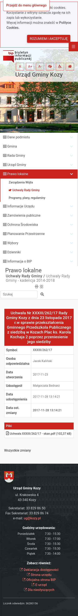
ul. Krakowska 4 (26, 495)
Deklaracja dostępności (39, 570)
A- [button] (40, 66)
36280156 (32, 603)
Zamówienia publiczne (23, 215)
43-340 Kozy (27, 500)
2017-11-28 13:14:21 (46, 397)
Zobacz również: (39, 563)
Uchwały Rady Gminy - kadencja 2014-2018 (38, 278)
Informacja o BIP (19, 261)
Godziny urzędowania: (38, 528)
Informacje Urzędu (21, 206)
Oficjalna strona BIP (39, 580)
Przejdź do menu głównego (26, 5)
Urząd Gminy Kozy (39, 74)
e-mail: (27, 518)
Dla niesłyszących (39, 590)
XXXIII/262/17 (42, 350)
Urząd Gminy (16, 165)
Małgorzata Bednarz (46, 386)
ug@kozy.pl (32, 518)
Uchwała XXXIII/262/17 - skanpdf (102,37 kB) (38, 433)
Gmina (12, 146)
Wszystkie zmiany (17, 450)
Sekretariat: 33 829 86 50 (27, 508)
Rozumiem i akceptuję (49, 39)
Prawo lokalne (17, 174)
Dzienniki (14, 252)
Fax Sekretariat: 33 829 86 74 (26, 513)
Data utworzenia (14, 374)
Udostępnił (14, 386)
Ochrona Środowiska (22, 225)
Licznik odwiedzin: (14, 603)
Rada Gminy (16, 156)
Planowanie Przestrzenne (26, 234)
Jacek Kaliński (42, 361)
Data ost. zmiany (12, 410)
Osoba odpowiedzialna (17, 361)
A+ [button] (30, 66)
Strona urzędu (39, 575)
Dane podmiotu (18, 137)
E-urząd (39, 585)
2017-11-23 (40, 374)
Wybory (12, 243)
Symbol (11, 350)
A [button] (20, 66)
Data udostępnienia (16, 396)
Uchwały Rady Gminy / (25, 276)
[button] (50, 66)
